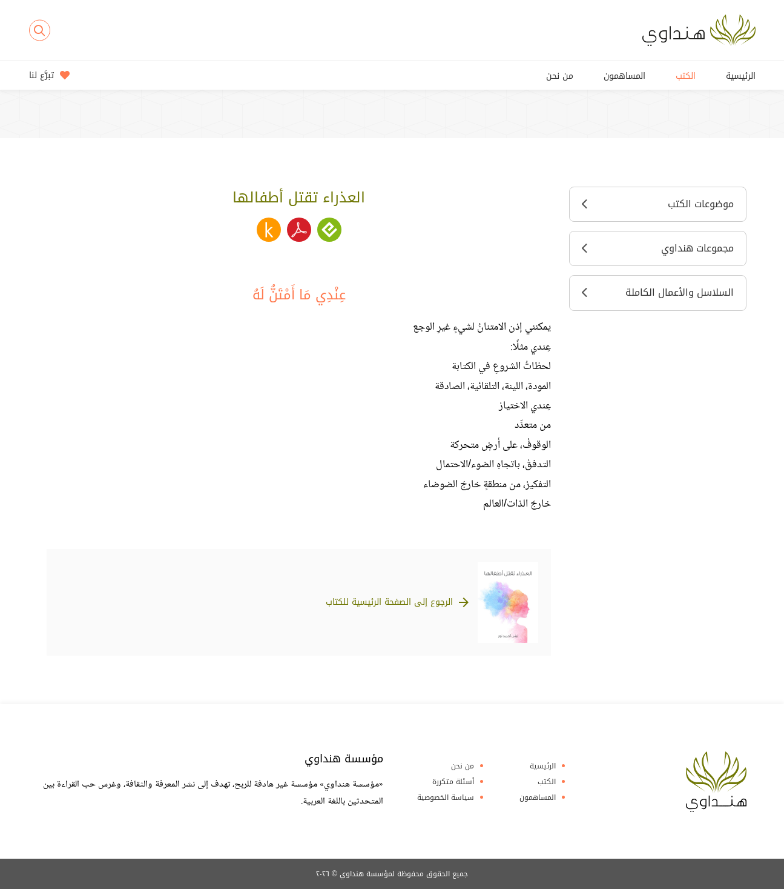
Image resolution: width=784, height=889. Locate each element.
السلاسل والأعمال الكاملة (658, 292)
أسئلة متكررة (453, 781)
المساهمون (624, 76)
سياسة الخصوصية (445, 797)
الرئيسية (741, 76)
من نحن (559, 76)
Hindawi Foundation (716, 781)
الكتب (686, 76)
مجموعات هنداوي (658, 248)
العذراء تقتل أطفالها (298, 197)
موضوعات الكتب (658, 204)
